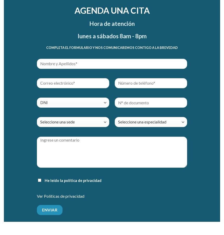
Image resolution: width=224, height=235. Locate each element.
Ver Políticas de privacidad (60, 196)
